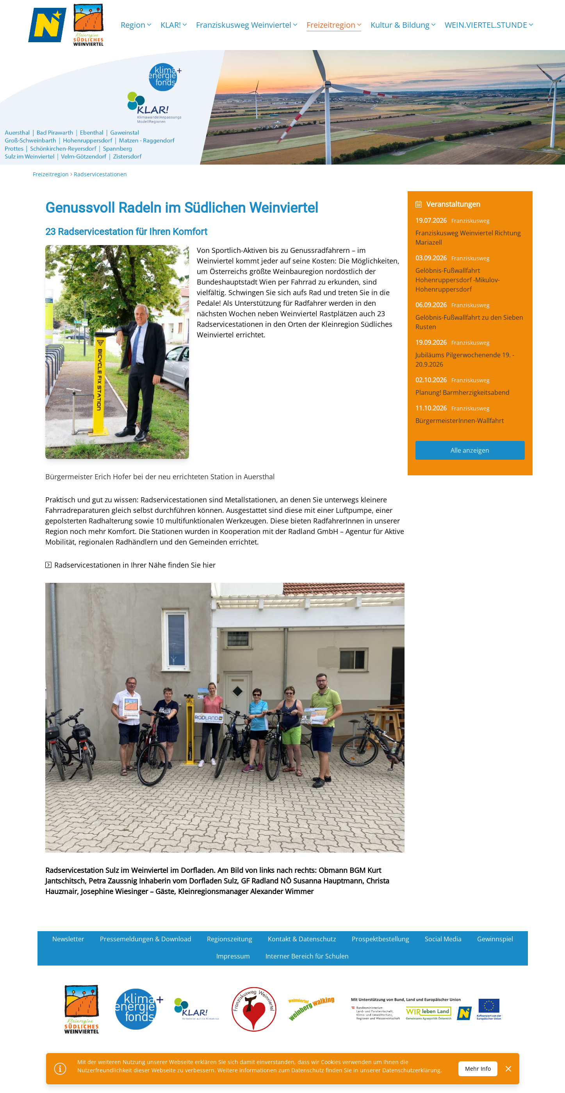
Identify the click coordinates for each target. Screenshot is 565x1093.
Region (136, 25)
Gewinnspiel (495, 939)
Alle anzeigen (470, 450)
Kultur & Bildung (403, 25)
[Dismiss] (508, 1069)
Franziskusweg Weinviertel (246, 25)
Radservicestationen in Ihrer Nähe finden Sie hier (135, 565)
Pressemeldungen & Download (145, 939)
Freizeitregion (334, 25)
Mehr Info (478, 1068)
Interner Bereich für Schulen (307, 956)
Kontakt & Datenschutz (302, 939)
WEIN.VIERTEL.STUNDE (489, 25)
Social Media (443, 939)
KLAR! (173, 25)
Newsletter (68, 939)
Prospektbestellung (380, 939)
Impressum (233, 956)
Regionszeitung (229, 939)
